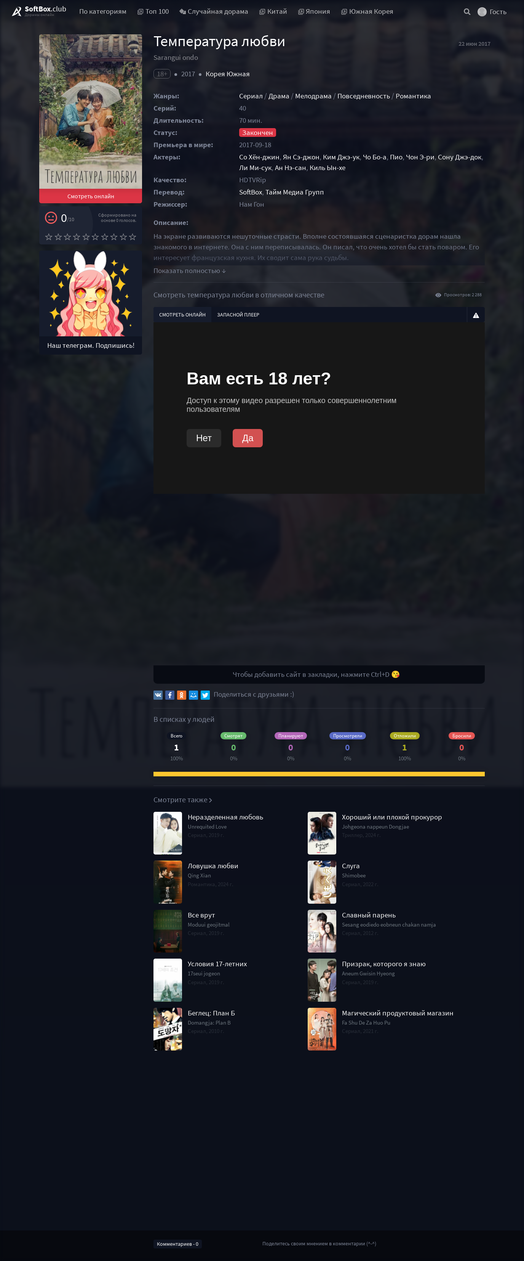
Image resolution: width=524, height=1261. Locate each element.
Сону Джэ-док (459, 157)
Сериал (251, 96)
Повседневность (363, 96)
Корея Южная (228, 73)
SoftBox (250, 192)
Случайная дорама (214, 11)
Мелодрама (313, 96)
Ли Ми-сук (255, 167)
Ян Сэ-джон (301, 157)
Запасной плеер (238, 314)
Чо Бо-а (375, 157)
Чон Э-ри (420, 157)
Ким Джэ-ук (341, 157)
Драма (278, 96)
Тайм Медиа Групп (294, 192)
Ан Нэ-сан (290, 167)
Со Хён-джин (259, 157)
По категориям (102, 11)
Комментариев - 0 (177, 1243)
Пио (396, 157)
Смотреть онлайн (90, 196)
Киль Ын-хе (327, 167)
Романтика (413, 96)
